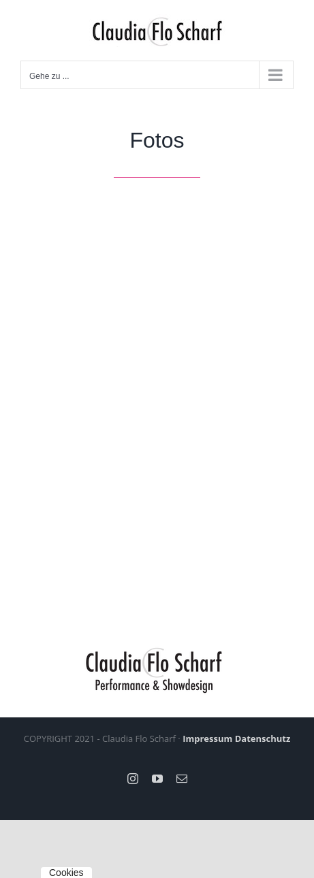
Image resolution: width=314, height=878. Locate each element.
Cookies (66, 872)
